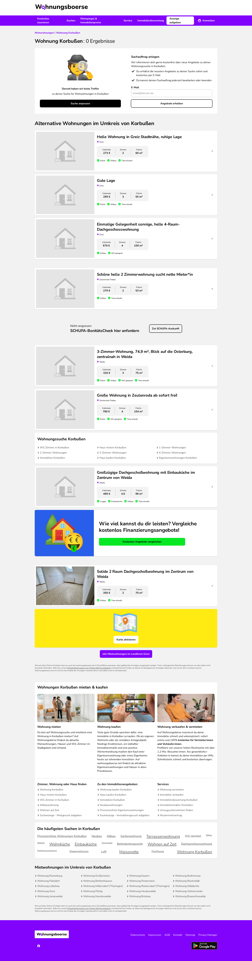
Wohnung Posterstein (142, 881)
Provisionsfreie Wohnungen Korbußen (62, 836)
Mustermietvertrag (171, 815)
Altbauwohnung (49, 805)
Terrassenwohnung (163, 836)
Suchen (71, 20)
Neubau (97, 836)
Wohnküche (59, 844)
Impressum (154, 935)
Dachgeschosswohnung (196, 844)
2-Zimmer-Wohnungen (53, 452)
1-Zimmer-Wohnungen (172, 447)
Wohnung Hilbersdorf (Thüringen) (103, 886)
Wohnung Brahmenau (188, 876)
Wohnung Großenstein (96, 876)
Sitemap (190, 935)
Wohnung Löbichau (48, 886)
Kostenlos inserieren (43, 20)
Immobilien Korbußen (52, 458)
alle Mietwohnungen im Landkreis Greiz (126, 654)
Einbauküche (86, 844)
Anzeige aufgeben (175, 20)
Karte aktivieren (126, 639)
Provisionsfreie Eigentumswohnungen (122, 810)
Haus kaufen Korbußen (112, 458)
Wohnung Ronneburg (49, 876)
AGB (167, 935)
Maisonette (129, 851)
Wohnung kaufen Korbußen (116, 789)
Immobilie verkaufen (172, 795)
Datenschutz (137, 935)
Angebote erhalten (171, 103)
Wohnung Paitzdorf (48, 881)
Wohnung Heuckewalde (97, 896)
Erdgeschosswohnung (47, 850)
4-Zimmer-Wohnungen (172, 452)
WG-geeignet (193, 836)
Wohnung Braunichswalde (190, 896)
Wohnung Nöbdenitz (187, 886)
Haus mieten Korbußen (112, 447)
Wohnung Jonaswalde (50, 896)
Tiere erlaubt (107, 843)
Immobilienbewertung (150, 20)
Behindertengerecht (130, 844)
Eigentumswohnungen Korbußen (178, 458)
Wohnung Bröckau (140, 896)
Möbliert (41, 843)
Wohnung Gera (46, 891)
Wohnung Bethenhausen (97, 881)
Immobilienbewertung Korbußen (179, 800)
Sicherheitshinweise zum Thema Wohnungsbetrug (89, 668)
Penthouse (158, 851)
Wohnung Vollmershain (189, 891)
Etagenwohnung (79, 851)
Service (128, 20)
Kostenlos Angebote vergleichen (142, 542)
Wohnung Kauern (139, 876)
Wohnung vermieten (172, 789)
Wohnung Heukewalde (142, 891)
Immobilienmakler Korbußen (176, 805)
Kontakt (177, 935)
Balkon (209, 835)
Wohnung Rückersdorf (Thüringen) (149, 886)
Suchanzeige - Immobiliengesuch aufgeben (124, 815)
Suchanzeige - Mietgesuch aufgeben (61, 815)
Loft (103, 851)
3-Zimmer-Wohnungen (112, 452)
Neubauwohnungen (111, 805)
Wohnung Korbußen (51, 789)
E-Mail (135, 87)
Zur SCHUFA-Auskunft (165, 328)
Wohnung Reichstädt (187, 881)
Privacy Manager (207, 935)
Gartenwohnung (131, 836)
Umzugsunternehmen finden (176, 810)
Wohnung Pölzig (92, 891)
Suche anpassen (80, 103)
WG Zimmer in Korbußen (54, 447)
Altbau (111, 836)
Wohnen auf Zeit (49, 810)
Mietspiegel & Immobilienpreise (90, 20)
